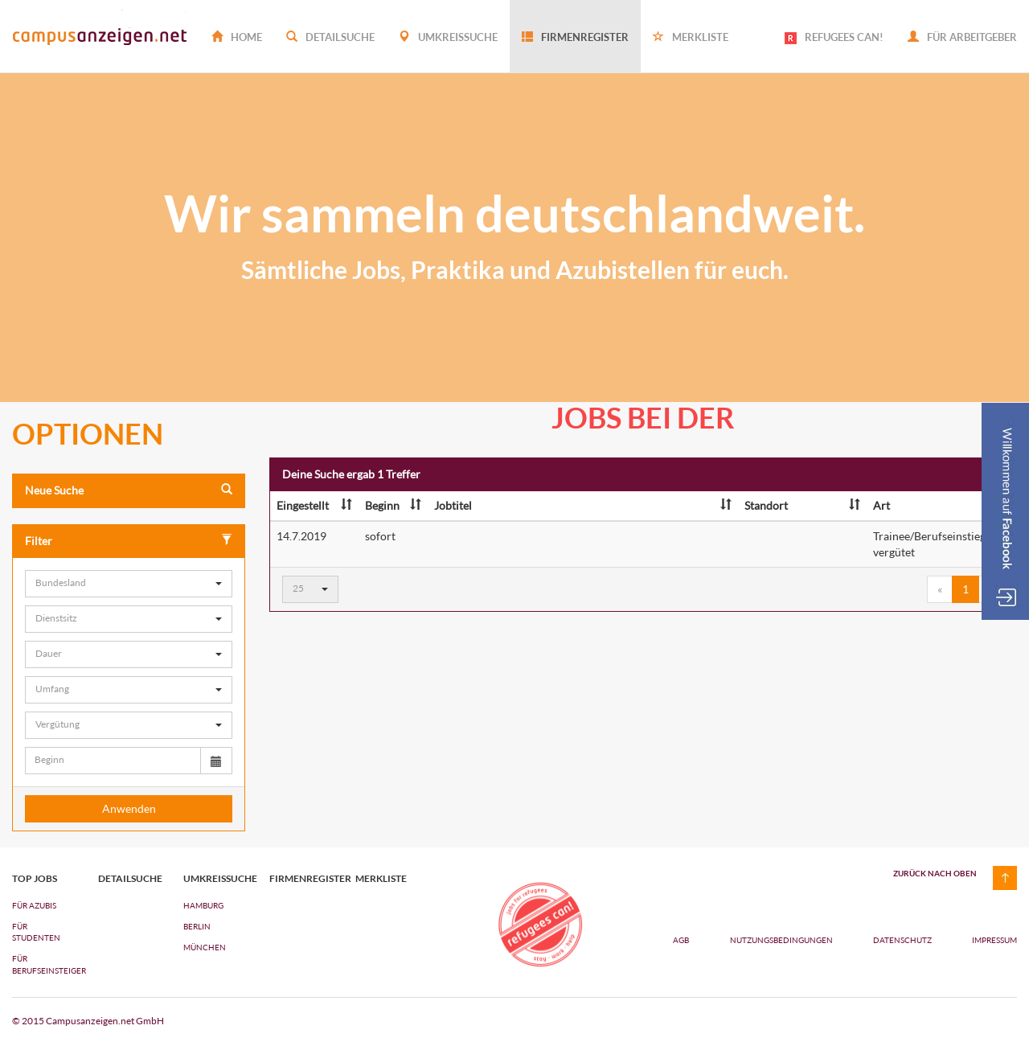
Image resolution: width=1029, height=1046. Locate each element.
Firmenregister (575, 37)
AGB (681, 940)
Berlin (197, 926)
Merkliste (690, 37)
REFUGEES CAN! (834, 37)
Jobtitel (583, 505)
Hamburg (203, 905)
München (204, 947)
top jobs (34, 879)
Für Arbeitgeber (962, 37)
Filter (128, 541)
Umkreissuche (448, 37)
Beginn (393, 505)
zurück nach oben (935, 873)
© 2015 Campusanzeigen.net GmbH (88, 1021)
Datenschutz (903, 940)
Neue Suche (128, 490)
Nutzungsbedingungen (782, 940)
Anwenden (129, 808)
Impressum (994, 940)
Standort (802, 505)
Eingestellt (314, 505)
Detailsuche (330, 37)
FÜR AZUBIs (34, 905)
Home (236, 37)
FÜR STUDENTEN (36, 931)
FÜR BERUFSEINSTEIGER (43, 964)
